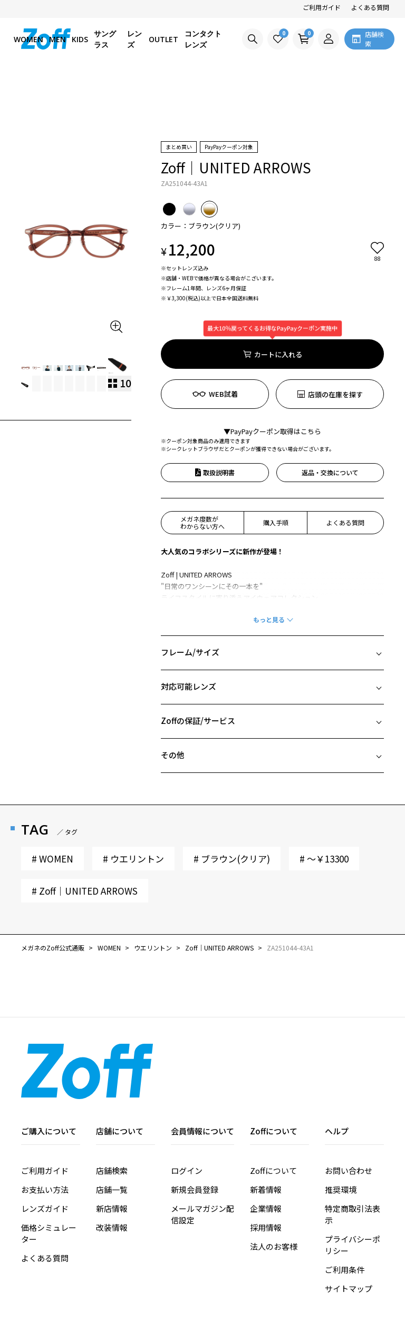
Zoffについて (273, 1110)
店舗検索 (112, 1110)
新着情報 (266, 1129)
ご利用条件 (344, 1209)
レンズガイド (45, 1148)
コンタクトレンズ (203, 39)
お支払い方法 (45, 1129)
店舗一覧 (112, 1129)
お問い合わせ (348, 1110)
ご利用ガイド (322, 7)
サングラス (105, 39)
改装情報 (112, 1167)
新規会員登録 (194, 1129)
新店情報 (112, 1148)
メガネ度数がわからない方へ (202, 462)
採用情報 (266, 1167)
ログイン (186, 1110)
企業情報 (266, 1148)
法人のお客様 (273, 1186)
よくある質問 (370, 7)
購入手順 (275, 462)
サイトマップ (348, 1228)
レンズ (134, 39)
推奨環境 (340, 1129)
